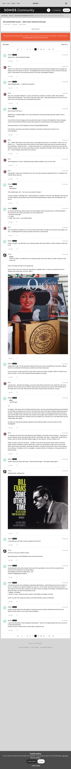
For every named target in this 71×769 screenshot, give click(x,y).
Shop (4, 3)
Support (13, 3)
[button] (2, 10)
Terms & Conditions (24, 647)
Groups (11, 15)
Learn (8, 3)
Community (4, 15)
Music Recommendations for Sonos (24, 15)
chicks (9, 254)
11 (43, 49)
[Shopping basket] (66, 3)
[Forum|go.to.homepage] (19, 10)
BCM (9, 66)
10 (41, 49)
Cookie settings (35, 647)
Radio (18, 3)
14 (49, 49)
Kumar (10, 54)
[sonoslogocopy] (35, 3)
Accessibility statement (46, 647)
